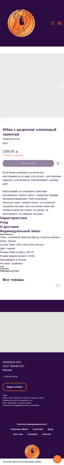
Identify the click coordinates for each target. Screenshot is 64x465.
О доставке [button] (38, 429)
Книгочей (46, 434)
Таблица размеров (13, 155)
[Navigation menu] (59, 23)
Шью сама (18, 434)
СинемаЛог (32, 434)
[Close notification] (62, 460)
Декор (50, 429)
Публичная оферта (19, 429)
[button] (53, 23)
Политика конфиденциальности (32, 424)
